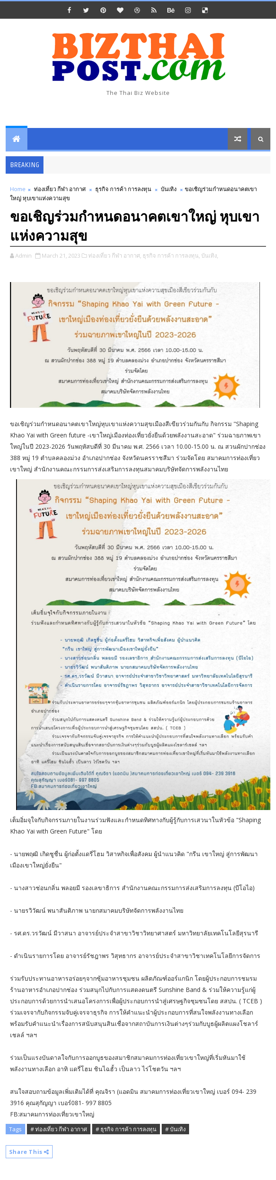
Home (18, 189)
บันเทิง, (209, 255)
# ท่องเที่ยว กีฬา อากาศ (58, 1129)
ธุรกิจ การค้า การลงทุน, (171, 255)
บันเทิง (168, 189)
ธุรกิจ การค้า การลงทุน (123, 189)
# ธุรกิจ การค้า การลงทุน (126, 1129)
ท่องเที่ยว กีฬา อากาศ (60, 189)
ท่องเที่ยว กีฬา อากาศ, (114, 255)
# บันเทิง (175, 1129)
